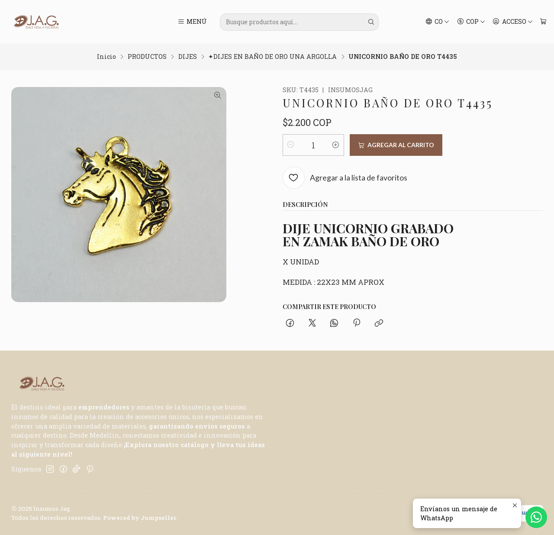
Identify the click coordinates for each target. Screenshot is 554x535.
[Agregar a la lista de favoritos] (345, 178)
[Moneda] (470, 22)
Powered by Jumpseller (140, 518)
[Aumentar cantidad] (336, 145)
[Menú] (192, 22)
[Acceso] (512, 22)
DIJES (187, 57)
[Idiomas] (437, 22)
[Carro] (543, 22)
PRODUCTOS (147, 57)
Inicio (106, 57)
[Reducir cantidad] (291, 145)
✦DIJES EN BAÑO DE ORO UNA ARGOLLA (272, 57)
